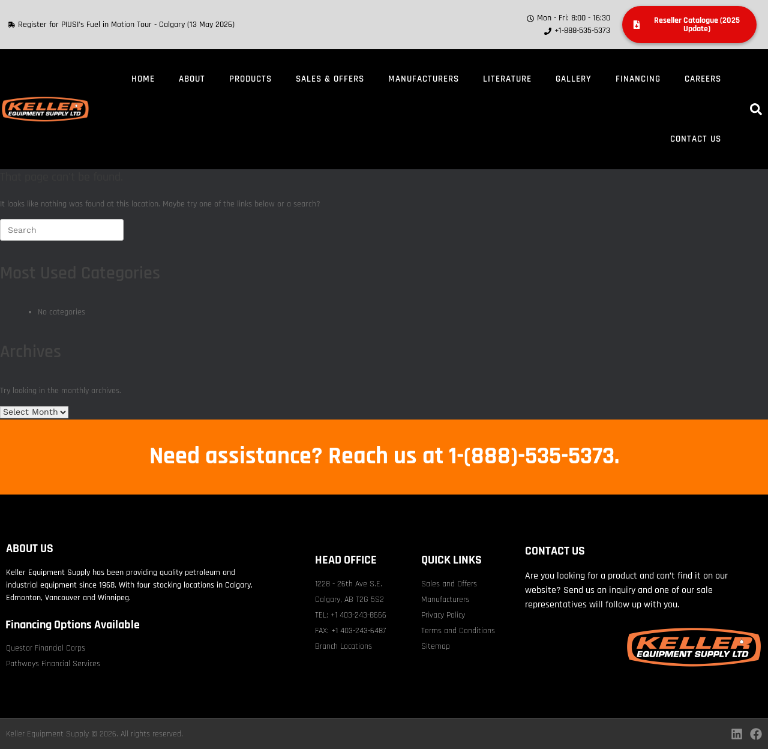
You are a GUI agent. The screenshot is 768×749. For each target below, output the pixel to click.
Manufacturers (423, 79)
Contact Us (695, 139)
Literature (507, 79)
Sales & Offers (330, 79)
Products (250, 79)
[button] (756, 109)
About (192, 79)
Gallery (574, 79)
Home (143, 79)
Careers (703, 79)
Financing (638, 79)
